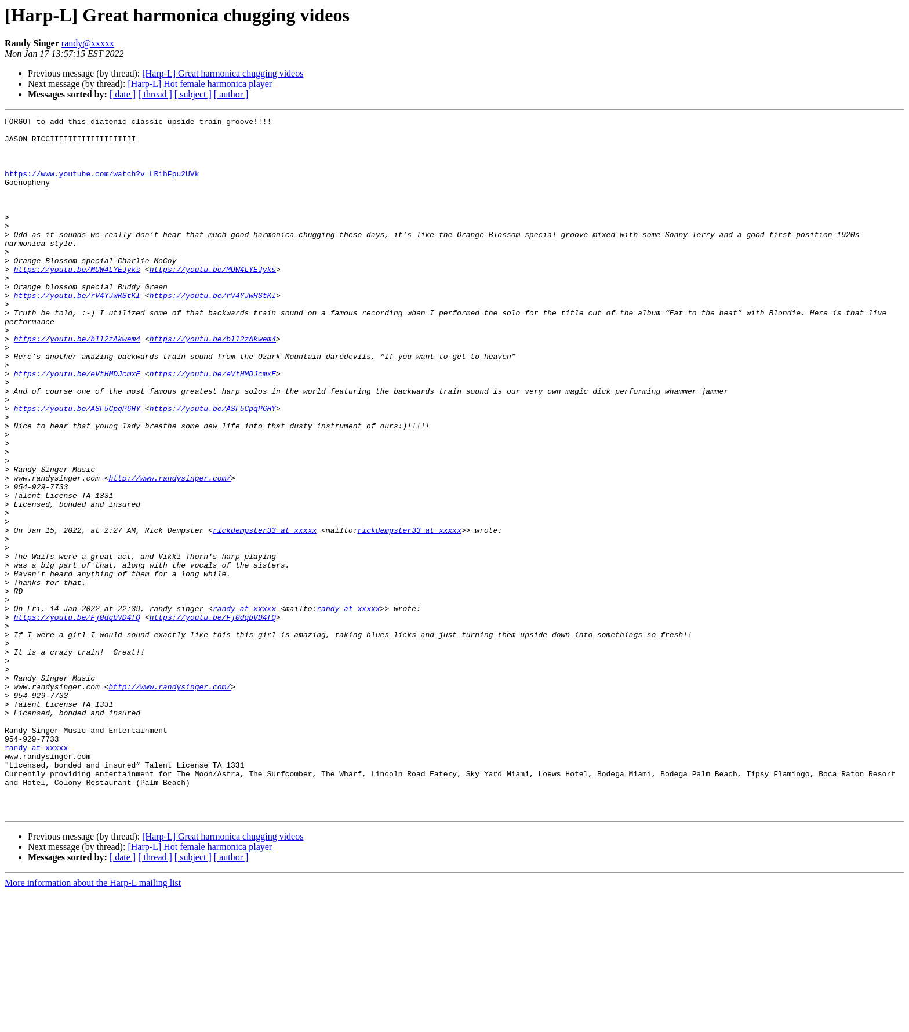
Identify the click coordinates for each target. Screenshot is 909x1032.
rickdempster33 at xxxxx (265, 613)
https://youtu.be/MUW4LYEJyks (77, 300)
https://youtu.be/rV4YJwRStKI (77, 331)
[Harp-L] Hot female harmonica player (200, 84)
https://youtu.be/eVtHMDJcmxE (77, 425)
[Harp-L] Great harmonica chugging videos (222, 73)
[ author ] (231, 94)
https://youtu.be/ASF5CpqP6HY (77, 467)
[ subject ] (193, 94)
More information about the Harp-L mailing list (93, 1022)
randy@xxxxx (87, 43)
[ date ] (123, 94)
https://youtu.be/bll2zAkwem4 (77, 384)
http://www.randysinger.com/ (169, 551)
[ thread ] (155, 94)
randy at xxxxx (244, 707)
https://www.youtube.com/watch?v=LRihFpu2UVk (102, 185)
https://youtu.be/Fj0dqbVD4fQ (77, 718)
